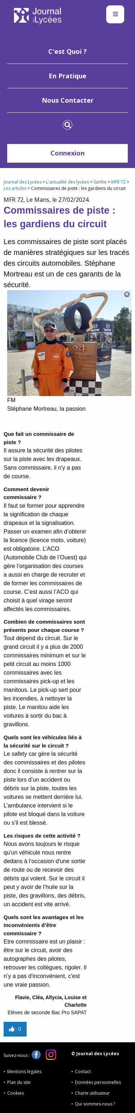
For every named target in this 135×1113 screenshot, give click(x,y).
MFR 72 (118, 182)
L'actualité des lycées (67, 182)
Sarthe (100, 182)
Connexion (67, 153)
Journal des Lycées (22, 182)
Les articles (15, 188)
